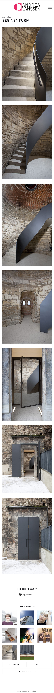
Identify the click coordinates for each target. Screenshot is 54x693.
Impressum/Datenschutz (27, 691)
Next (39, 665)
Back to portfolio (27, 671)
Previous (14, 665)
